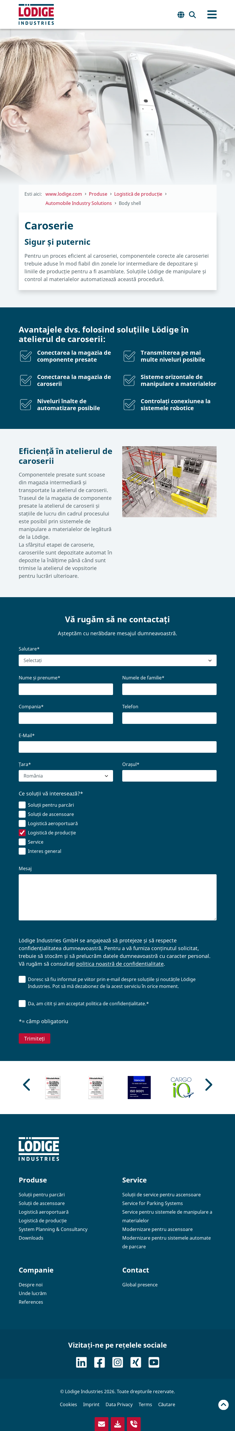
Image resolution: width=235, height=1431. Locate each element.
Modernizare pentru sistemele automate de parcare (166, 1242)
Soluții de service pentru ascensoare (161, 1194)
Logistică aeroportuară (44, 1212)
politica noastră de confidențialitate (120, 963)
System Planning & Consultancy (53, 1229)
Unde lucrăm (33, 1293)
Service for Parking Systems (152, 1203)
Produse (33, 1180)
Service (134, 1180)
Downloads (31, 1238)
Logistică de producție (43, 1220)
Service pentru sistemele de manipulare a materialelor (167, 1216)
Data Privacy (119, 1404)
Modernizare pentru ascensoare (157, 1229)
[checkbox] (118, 829)
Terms (145, 1404)
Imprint (91, 1404)
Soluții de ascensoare (42, 1203)
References (31, 1302)
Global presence (140, 1284)
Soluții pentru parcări (42, 1194)
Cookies (68, 1404)
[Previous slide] (27, 1084)
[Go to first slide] (208, 1084)
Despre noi (31, 1284)
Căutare (166, 1404)
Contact (135, 1270)
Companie (36, 1270)
